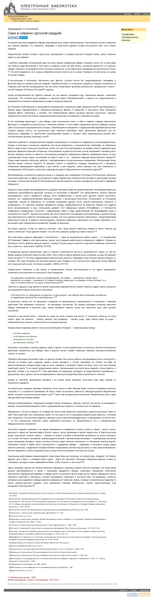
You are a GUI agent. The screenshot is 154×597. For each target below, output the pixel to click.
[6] (114, 157)
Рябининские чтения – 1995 (21, 19)
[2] (44, 89)
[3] (82, 98)
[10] (28, 214)
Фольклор (126, 40)
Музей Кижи (11, 14)
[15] (37, 342)
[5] (47, 136)
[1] (9, 72)
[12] (23, 258)
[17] (53, 394)
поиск (145, 14)
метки (137, 14)
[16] (39, 371)
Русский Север (128, 34)
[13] (61, 282)
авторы (128, 14)
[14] (55, 297)
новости (123, 590)
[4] (97, 106)
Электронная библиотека (48, 6)
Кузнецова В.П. (15, 29)
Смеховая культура (130, 37)
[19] (33, 486)
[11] (95, 231)
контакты (144, 590)
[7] (101, 169)
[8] (38, 181)
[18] (83, 462)
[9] (78, 192)
